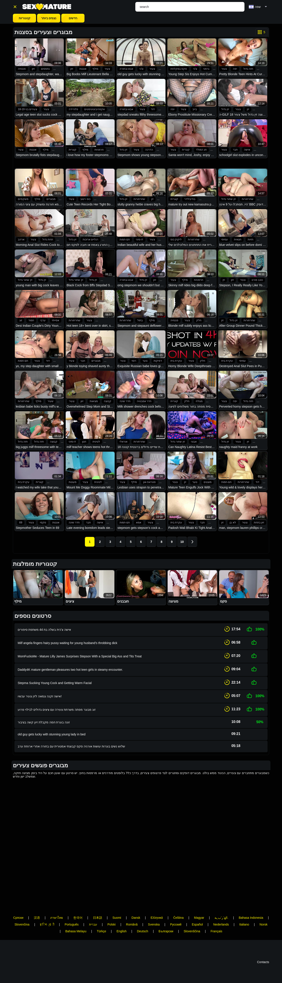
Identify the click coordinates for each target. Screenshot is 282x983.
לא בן (233, 522)
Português (72, 915)
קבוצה (107, 401)
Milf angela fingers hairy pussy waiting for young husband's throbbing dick (67, 641)
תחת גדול (47, 239)
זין (248, 109)
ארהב (21, 239)
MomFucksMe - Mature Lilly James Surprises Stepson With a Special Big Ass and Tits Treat (80, 653)
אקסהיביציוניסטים (94, 109)
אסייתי (55, 320)
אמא (138, 522)
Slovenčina (21, 915)
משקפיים (23, 199)
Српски (18, 908)
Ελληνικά (157, 908)
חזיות (250, 239)
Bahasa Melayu (75, 922)
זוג (20, 320)
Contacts (263, 953)
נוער (145, 360)
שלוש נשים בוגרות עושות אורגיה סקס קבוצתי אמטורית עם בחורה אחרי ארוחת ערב (71, 737)
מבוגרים (50, 199)
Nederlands (221, 915)
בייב (195, 109)
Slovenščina (192, 922)
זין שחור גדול (228, 199)
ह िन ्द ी (47, 915)
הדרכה (149, 149)
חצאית (237, 239)
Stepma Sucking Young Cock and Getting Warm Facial (55, 677)
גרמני (206, 68)
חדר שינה (125, 401)
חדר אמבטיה (144, 401)
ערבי (43, 320)
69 (20, 522)
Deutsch (142, 922)
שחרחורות (139, 199)
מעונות (72, 482)
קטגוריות (24, 18)
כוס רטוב (85, 199)
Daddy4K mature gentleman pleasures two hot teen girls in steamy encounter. (70, 665)
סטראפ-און (149, 482)
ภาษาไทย (56, 908)
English (122, 922)
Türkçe (101, 922)
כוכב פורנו (257, 279)
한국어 (78, 908)
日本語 (97, 908)
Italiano (244, 915)
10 (182, 542)
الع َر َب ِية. (221, 908)
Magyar (199, 908)
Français (216, 922)
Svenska (154, 915)
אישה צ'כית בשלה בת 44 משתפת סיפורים (44, 629)
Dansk (136, 908)
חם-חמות (125, 239)
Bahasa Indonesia (251, 908)
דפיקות (158, 360)
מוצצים (208, 482)
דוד (153, 109)
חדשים (73, 18)
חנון (84, 441)
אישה (247, 149)
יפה (235, 68)
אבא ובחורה (126, 68)
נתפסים (45, 68)
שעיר (50, 401)
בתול (140, 320)
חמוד (31, 320)
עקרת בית (176, 360)
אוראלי (123, 441)
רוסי (134, 360)
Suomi (116, 908)
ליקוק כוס (176, 239)
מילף (95, 68)
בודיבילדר (189, 199)
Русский (175, 915)
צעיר (107, 68)
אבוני (194, 441)
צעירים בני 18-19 (27, 109)
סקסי (43, 522)
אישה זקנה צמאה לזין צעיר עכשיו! (40, 689)
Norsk (264, 915)
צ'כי (141, 68)
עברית (93, 915)
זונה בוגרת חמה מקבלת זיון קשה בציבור (44, 713)
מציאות (94, 401)
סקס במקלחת (178, 68)
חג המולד (201, 149)
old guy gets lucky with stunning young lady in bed (52, 725)
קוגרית (72, 149)
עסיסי (224, 239)
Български (165, 922)
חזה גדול (248, 68)
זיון (33, 68)
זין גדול (225, 109)
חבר (235, 149)
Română (132, 915)
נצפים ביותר (49, 18)
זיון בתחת (259, 522)
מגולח (199, 401)
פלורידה (73, 109)
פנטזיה (22, 68)
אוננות (82, 68)
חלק (198, 320)
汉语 (37, 908)
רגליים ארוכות (90, 239)
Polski (111, 915)
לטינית (96, 441)
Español (197, 915)
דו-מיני (139, 239)
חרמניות (99, 149)
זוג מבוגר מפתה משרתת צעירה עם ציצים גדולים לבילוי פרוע (57, 701)
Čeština (178, 908)
